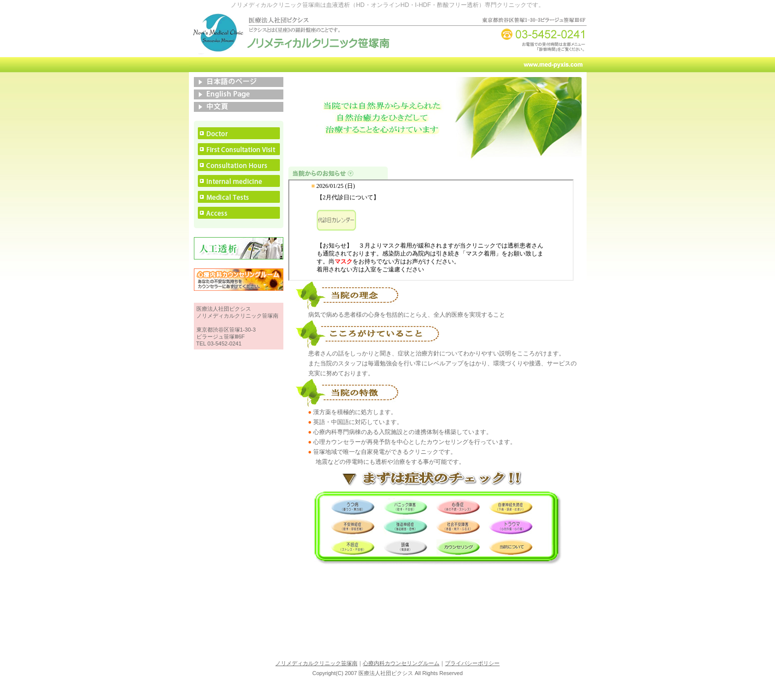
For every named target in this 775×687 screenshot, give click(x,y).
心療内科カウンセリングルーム (401, 663)
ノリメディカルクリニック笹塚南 (316, 663)
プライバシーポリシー (472, 663)
